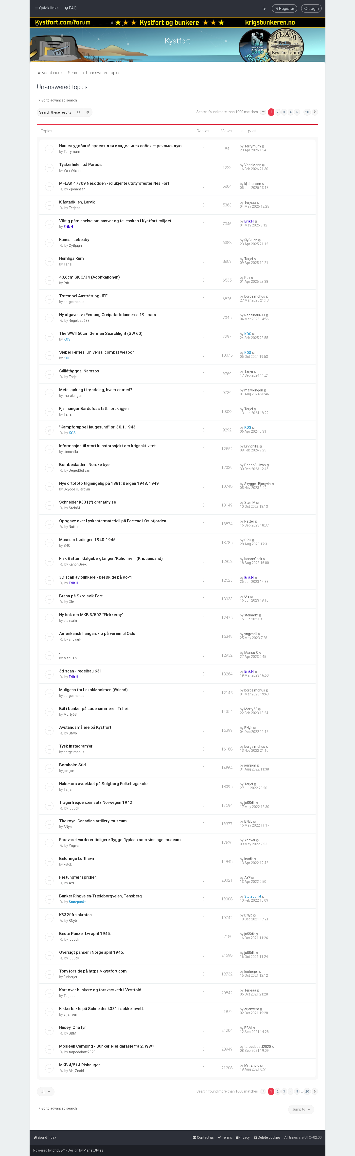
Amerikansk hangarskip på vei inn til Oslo (97, 632)
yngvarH (75, 639)
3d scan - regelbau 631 (80, 670)
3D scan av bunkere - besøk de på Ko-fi (95, 576)
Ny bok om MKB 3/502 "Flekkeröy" (91, 613)
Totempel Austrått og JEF (83, 295)
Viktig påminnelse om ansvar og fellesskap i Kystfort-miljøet (115, 220)
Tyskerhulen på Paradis (81, 163)
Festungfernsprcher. (78, 876)
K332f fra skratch (75, 914)
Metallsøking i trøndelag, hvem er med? (95, 388)
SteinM (74, 507)
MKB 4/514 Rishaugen (80, 1064)
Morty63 (70, 714)
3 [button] (284, 111)
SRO (67, 545)
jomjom (69, 770)
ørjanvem (71, 1014)
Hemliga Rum (71, 257)
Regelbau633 (79, 320)
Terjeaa (75, 207)
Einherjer (70, 976)
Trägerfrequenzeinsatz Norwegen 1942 (95, 801)
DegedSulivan (79, 470)
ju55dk (74, 808)
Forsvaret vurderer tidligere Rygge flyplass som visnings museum (120, 838)
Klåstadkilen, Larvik (77, 201)
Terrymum (72, 151)
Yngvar (74, 845)
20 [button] (307, 111)
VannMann (72, 170)
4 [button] (290, 111)
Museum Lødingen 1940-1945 (87, 538)
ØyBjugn (75, 245)
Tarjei (68, 263)
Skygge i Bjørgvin (77, 488)
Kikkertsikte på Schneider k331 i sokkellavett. (101, 1007)
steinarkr (70, 620)
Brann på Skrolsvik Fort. (81, 595)
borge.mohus (74, 301)
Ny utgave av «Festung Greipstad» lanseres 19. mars (107, 313)
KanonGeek (78, 564)
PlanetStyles (93, 1150)
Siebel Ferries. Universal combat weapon (97, 351)
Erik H (68, 226)
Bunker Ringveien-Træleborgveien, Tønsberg (100, 895)
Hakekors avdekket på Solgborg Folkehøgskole (103, 782)
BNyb (73, 732)
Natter (74, 526)
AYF (72, 882)
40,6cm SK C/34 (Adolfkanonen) (89, 276)
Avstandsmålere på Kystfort (85, 726)
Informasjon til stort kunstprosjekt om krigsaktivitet (107, 445)
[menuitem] (70, 8)
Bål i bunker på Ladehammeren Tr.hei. (94, 707)
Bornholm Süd (72, 764)
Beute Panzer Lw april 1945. (85, 932)
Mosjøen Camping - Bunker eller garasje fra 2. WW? (106, 1045)
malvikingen (73, 395)
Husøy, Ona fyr (72, 1026)
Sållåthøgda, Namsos (79, 370)
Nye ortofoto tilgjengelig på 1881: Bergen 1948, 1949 (109, 482)
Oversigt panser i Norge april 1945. (91, 951)
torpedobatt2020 (82, 1051)
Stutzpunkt (77, 901)
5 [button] (297, 111)
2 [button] (278, 111)
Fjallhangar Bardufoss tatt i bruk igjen (94, 407)
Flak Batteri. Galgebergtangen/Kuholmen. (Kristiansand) (111, 557)
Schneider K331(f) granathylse (87, 501)
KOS (67, 339)
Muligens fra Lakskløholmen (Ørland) (93, 689)
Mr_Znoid (76, 1070)
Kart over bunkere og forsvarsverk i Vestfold (100, 989)
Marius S (70, 657)
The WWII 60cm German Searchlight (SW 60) (100, 332)
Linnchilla (71, 451)
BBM (72, 1032)
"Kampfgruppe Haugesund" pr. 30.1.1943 (97, 426)
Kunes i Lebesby (74, 238)
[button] (263, 111)
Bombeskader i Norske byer (85, 463)
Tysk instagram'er (75, 745)
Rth (66, 282)
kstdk (68, 864)
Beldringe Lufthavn (76, 857)
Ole (71, 601)
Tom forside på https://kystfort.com (93, 970)
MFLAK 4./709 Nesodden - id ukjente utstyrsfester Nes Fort (114, 182)
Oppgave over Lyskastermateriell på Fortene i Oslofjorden (112, 520)
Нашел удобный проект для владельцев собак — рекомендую (120, 144)
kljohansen (77, 188)
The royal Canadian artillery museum (93, 820)
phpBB (58, 1150)
